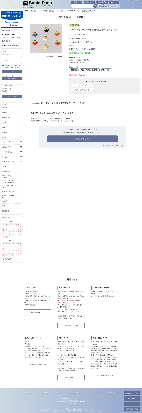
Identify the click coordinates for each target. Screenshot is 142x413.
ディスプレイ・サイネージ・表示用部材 (8, 181)
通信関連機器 (6, 117)
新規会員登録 (102, 2)
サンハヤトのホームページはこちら (113, 145)
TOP (26, 11)
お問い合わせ (89, 2)
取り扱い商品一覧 (29, 393)
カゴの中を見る (11, 96)
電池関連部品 (6, 171)
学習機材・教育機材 (8, 191)
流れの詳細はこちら (37, 312)
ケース (4, 122)
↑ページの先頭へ (132, 398)
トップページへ (132, 403)
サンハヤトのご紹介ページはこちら (82, 129)
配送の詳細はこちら (71, 377)
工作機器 (4, 166)
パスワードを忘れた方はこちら (11, 67)
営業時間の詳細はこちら (71, 325)
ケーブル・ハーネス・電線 (7, 156)
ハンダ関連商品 (7, 152)
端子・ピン (60, 11)
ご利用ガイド (77, 2)
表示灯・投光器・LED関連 (7, 176)
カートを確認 (103, 5)
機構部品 (4, 127)
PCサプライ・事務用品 (8, 186)
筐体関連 (4, 132)
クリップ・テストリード (8, 142)
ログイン (114, 2)
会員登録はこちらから (132, 393)
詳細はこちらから (82, 139)
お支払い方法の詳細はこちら (37, 364)
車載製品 (4, 201)
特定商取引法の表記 (76, 393)
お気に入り (114, 5)
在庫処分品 (5, 211)
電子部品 (4, 112)
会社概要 (44, 393)
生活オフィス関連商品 (8, 196)
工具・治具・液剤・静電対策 (8, 147)
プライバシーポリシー (96, 393)
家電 (3, 206)
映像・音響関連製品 (8, 162)
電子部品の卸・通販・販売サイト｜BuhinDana (78, 409)
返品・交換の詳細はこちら (104, 375)
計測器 (4, 137)
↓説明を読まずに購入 (132, 409)
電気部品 (4, 107)
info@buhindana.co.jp (11, 45)
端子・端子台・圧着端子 (46, 11)
